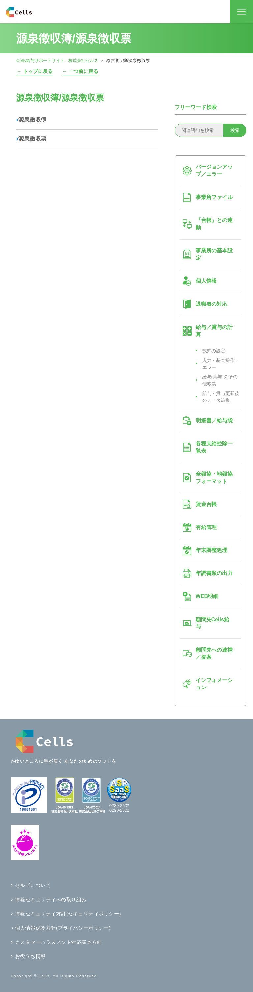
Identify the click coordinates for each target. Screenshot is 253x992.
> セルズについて (31, 885)
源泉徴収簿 (31, 120)
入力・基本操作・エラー (220, 364)
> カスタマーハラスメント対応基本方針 (56, 942)
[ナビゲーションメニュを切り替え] (241, 11)
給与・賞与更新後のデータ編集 (220, 397)
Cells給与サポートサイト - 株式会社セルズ (57, 60)
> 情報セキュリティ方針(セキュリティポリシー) (66, 913)
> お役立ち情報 (28, 956)
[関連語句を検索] (210, 130)
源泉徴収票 (31, 139)
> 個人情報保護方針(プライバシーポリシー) (61, 928)
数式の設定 (213, 350)
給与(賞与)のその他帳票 (220, 380)
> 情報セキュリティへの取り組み (49, 899)
